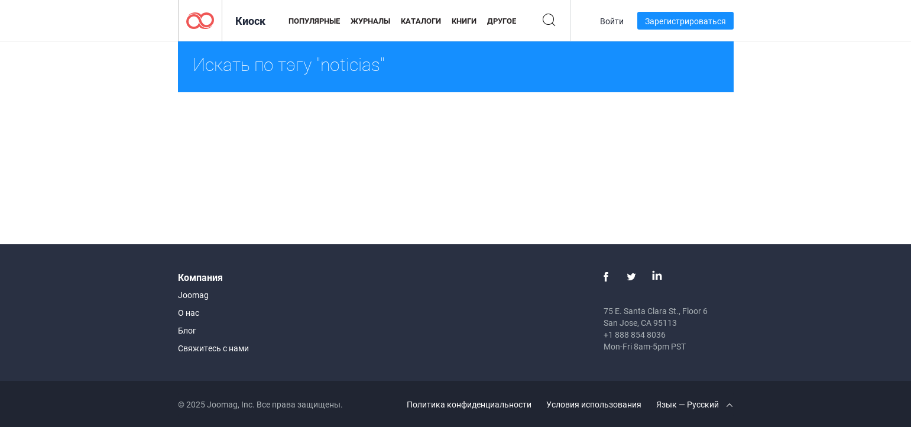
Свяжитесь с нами (213, 348)
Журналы (370, 20)
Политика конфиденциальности (469, 404)
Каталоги (421, 20)
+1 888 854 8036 (635, 334)
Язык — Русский (694, 404)
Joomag (193, 294)
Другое (501, 20)
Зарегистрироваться (685, 21)
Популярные (314, 20)
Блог (187, 330)
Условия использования (593, 404)
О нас (188, 312)
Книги (464, 20)
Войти (612, 21)
